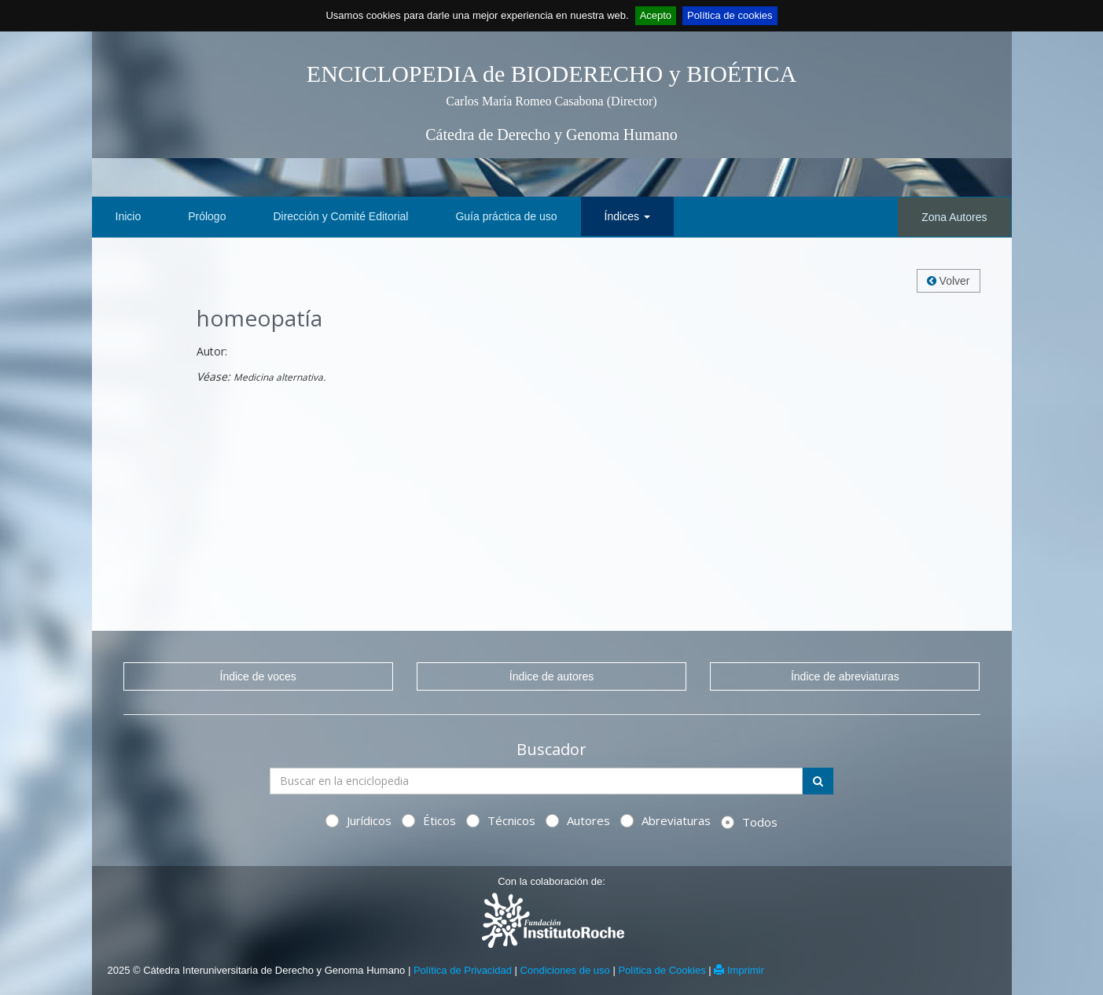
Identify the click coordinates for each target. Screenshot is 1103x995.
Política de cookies (729, 15)
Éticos (429, 820)
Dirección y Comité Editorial (340, 216)
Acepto (655, 15)
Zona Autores (954, 217)
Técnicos (500, 820)
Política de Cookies (661, 970)
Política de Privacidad (463, 970)
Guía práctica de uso (506, 216)
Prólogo (207, 216)
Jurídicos (358, 820)
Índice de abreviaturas (845, 676)
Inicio (129, 216)
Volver (948, 281)
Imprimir (739, 970)
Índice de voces (258, 676)
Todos (749, 822)
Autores (578, 820)
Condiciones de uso (565, 970)
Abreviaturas (665, 820)
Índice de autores (551, 676)
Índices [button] (627, 216)
